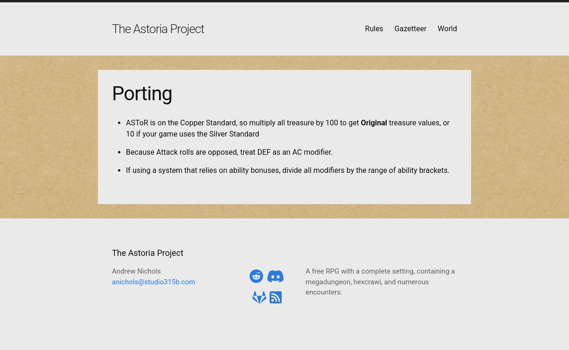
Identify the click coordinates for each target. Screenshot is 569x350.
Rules (374, 28)
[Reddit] (257, 276)
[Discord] (275, 276)
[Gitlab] (259, 297)
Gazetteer (411, 28)
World (447, 28)
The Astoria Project (158, 29)
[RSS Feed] (276, 297)
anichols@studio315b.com (153, 282)
